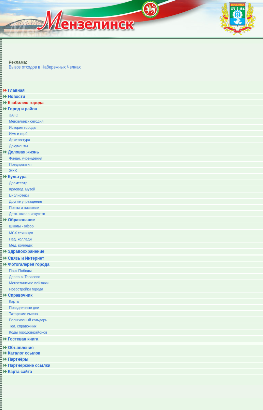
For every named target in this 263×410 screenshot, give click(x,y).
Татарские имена (23, 314)
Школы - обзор (21, 226)
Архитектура (19, 140)
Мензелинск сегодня (26, 121)
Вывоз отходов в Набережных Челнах (45, 67)
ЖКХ (13, 171)
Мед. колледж (20, 245)
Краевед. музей (22, 189)
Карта (14, 301)
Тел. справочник (22, 326)
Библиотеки (19, 195)
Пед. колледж (20, 239)
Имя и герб (18, 134)
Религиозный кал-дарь (28, 320)
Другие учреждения (25, 201)
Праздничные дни (24, 308)
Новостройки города (26, 289)
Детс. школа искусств (27, 214)
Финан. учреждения (25, 158)
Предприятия (20, 164)
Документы (18, 146)
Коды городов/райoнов (28, 332)
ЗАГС (13, 115)
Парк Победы (20, 271)
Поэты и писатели (24, 208)
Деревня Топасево (24, 277)
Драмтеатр (18, 183)
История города (22, 127)
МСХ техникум (21, 233)
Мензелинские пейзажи (29, 283)
